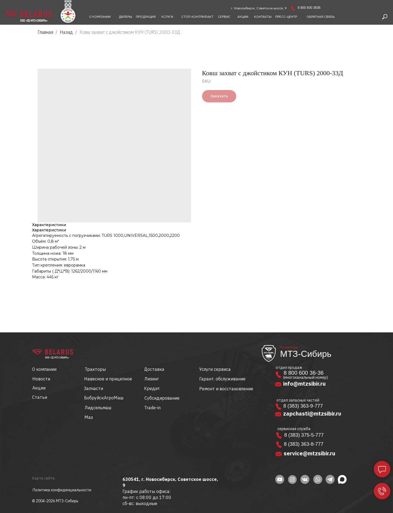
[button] (320, 16)
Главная (45, 32)
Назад (67, 32)
